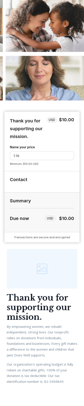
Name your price (22, 147)
